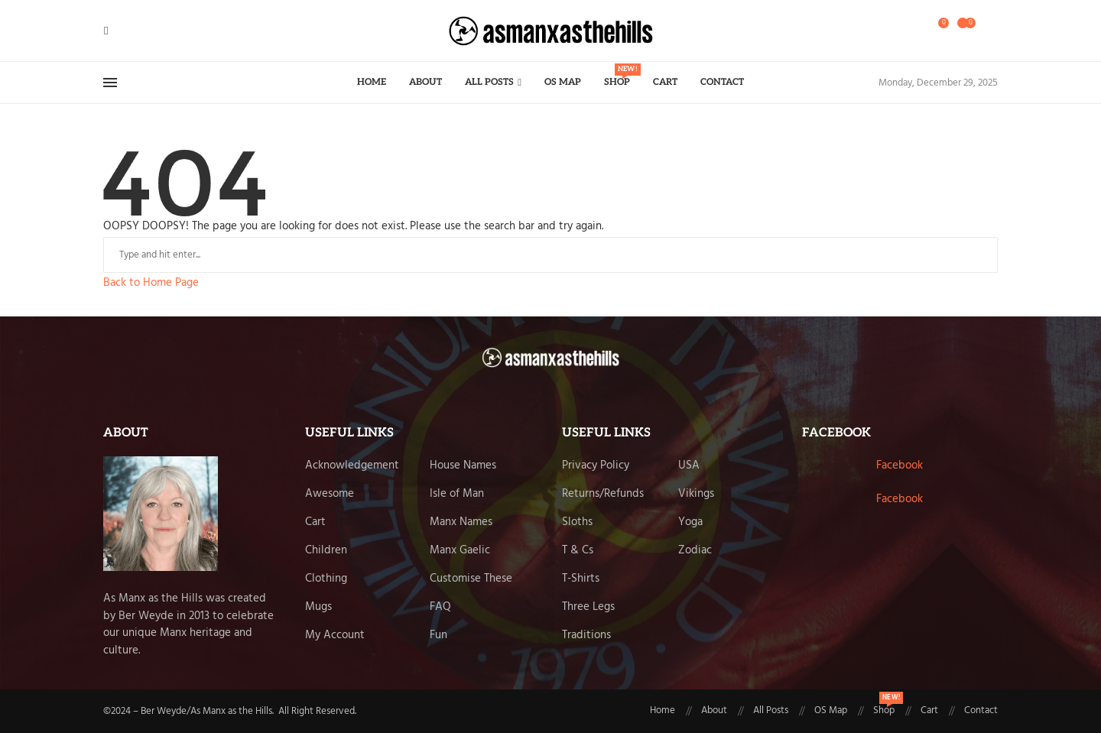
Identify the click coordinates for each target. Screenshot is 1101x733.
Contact (722, 82)
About (425, 82)
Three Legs (588, 607)
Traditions (586, 635)
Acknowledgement (352, 466)
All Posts (489, 82)
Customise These (471, 579)
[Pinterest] (135, 30)
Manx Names (461, 522)
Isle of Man (457, 494)
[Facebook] (106, 30)
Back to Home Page (151, 283)
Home (371, 82)
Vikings (696, 494)
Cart (665, 82)
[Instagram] (126, 30)
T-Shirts (580, 579)
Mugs (318, 607)
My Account (335, 635)
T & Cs (577, 550)
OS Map (562, 82)
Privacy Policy (595, 466)
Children (326, 550)
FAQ (440, 607)
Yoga (690, 522)
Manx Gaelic (460, 550)
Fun (438, 635)
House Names (463, 466)
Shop (617, 75)
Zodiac (695, 550)
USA (689, 466)
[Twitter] (117, 30)
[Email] (144, 30)
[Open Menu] (110, 82)
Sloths (577, 522)
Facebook (899, 465)
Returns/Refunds (603, 494)
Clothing (326, 579)
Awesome (329, 494)
